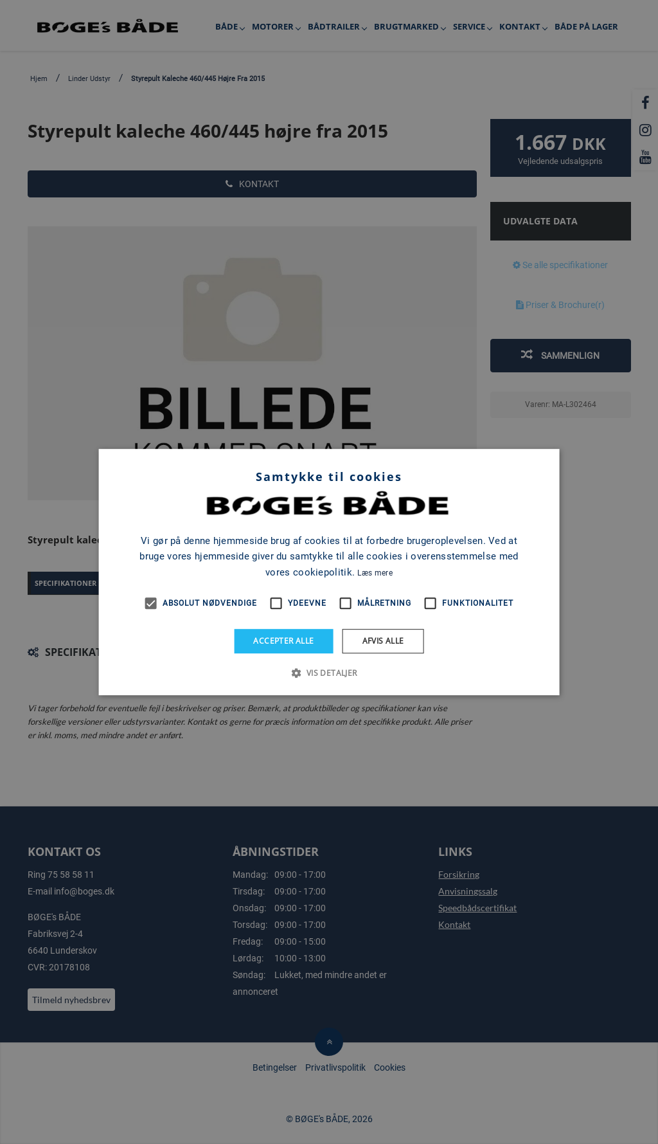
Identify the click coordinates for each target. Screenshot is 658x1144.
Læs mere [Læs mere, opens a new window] (374, 572)
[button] (329, 672)
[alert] (329, 572)
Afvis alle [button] (383, 640)
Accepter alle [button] (283, 640)
